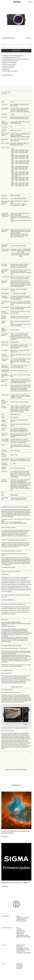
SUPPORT (19, 929)
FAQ (17, 927)
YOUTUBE (19, 963)
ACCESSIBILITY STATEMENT (23, 952)
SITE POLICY (19, 946)
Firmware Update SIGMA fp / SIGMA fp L (15, 882)
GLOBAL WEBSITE (21, 919)
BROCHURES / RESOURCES (23, 937)
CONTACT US (20, 934)
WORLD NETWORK (21, 921)
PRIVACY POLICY (20, 945)
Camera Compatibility (7, 600)
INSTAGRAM (19, 965)
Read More (4, 836)
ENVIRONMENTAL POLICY (23, 949)
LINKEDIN (18, 968)
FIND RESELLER (20, 932)
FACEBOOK (19, 966)
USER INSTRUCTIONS (22, 935)
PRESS (18, 916)
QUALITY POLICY (20, 951)
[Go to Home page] (17, 2)
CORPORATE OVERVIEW (22, 917)
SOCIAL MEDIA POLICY (22, 948)
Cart (30, 2)
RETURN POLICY (20, 930)
